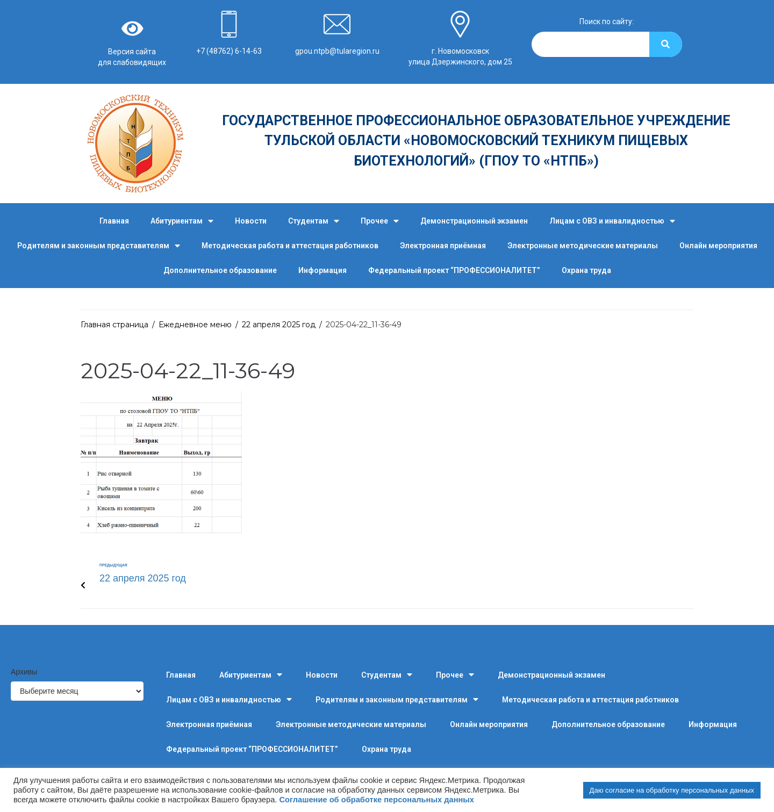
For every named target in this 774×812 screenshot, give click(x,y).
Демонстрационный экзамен (474, 221)
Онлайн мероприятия (718, 245)
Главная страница (114, 324)
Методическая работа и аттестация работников (290, 245)
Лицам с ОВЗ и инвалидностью (612, 221)
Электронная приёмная (443, 245)
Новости (251, 221)
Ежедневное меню (195, 324)
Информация (322, 270)
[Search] (665, 44)
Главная (114, 221)
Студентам (313, 221)
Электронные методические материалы (582, 245)
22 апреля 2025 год (279, 324)
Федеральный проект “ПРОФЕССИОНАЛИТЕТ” (454, 270)
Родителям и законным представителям (98, 246)
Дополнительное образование (220, 270)
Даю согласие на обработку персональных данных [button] (672, 790)
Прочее (380, 221)
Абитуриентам (181, 221)
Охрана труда (586, 270)
